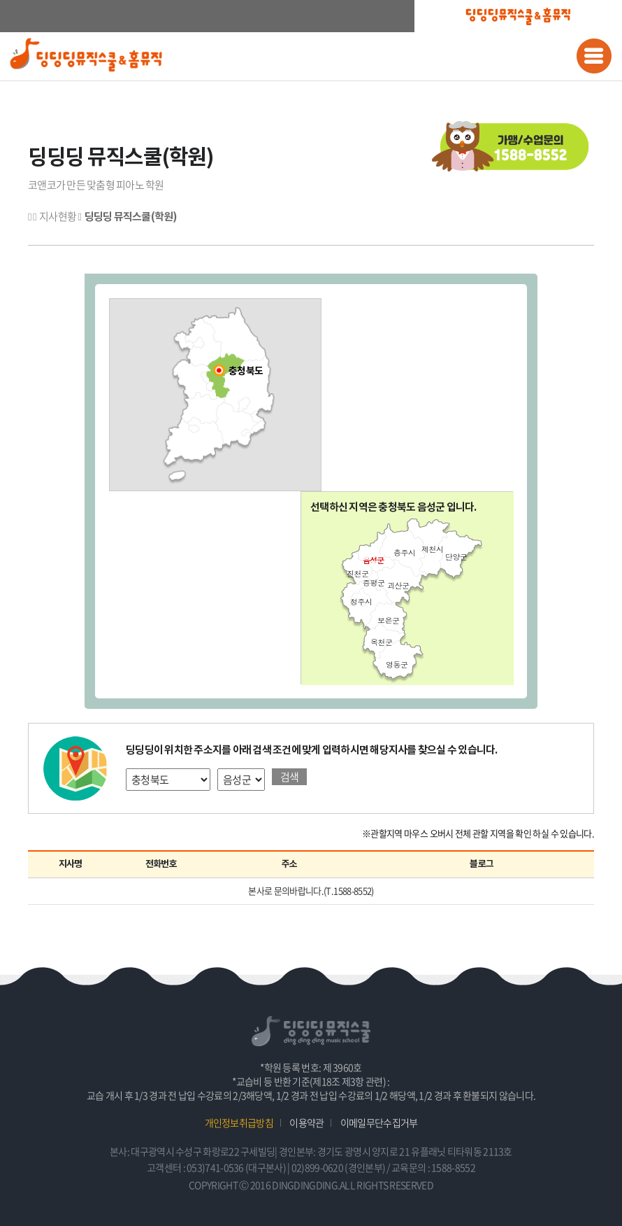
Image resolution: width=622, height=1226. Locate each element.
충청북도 (246, 371)
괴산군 (398, 585)
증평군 (373, 582)
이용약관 (306, 1122)
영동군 (396, 664)
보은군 (388, 620)
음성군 (373, 560)
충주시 (404, 552)
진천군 (357, 573)
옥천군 (381, 642)
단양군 (456, 556)
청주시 (361, 601)
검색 (289, 776)
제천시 (432, 549)
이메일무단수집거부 (379, 1122)
